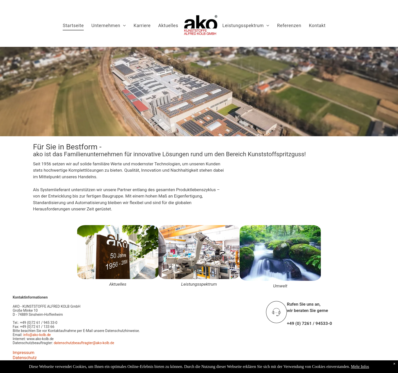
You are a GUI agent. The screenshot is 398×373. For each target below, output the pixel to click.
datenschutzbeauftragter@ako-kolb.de (84, 343)
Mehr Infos (360, 366)
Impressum (24, 352)
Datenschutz (25, 357)
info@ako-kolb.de (37, 335)
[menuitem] (73, 26)
